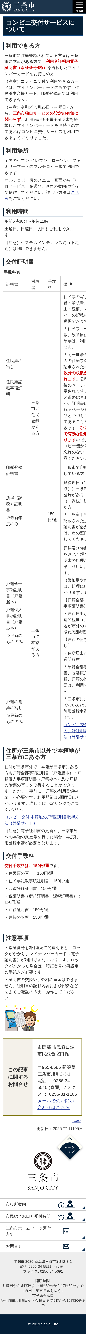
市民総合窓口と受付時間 (28, 1216)
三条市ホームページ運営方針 (28, 1231)
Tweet (76, 1121)
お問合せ (14, 1246)
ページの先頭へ (70, 1148)
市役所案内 (16, 1204)
